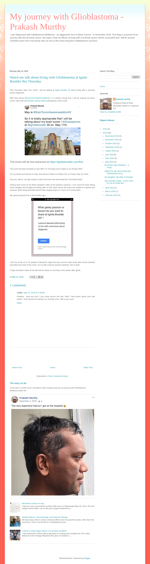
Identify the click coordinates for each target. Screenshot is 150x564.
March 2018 (110, 191)
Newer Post (17, 367)
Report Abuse (107, 120)
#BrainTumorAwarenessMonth (37, 98)
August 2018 (110, 151)
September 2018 (112, 147)
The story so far (18, 383)
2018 (105, 133)
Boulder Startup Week (37, 101)
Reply (19, 303)
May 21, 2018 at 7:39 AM (34, 293)
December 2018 (112, 136)
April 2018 (109, 188)
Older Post (88, 367)
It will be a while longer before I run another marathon (44, 531)
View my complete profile (110, 112)
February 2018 (111, 195)
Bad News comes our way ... (34, 503)
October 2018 (111, 143)
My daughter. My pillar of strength (119, 177)
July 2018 (109, 154)
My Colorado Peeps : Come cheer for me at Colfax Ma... (119, 182)
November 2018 (112, 140)
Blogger (87, 558)
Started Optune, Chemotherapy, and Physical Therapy (45, 517)
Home (52, 367)
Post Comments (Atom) (58, 376)
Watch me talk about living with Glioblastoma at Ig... (118, 172)
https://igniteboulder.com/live (66, 161)
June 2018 (110, 158)
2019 (105, 129)
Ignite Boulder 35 (62, 90)
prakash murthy (123, 99)
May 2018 (109, 162)
